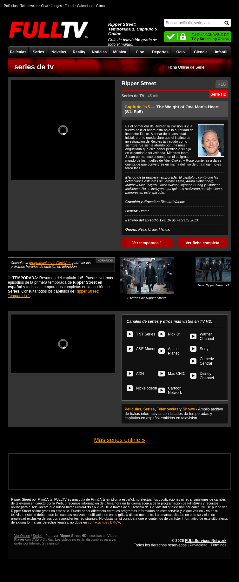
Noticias (99, 52)
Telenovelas (167, 409)
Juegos (56, 6)
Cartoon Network (175, 390)
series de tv (34, 67)
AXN (140, 373)
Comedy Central (207, 361)
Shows (189, 409)
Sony (204, 349)
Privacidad (199, 545)
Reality (79, 52)
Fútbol (69, 6)
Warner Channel (207, 336)
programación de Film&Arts (50, 263)
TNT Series (145, 334)
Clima (100, 6)
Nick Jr (174, 334)
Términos (218, 545)
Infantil (221, 52)
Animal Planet (174, 351)
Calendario (85, 6)
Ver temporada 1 (147, 243)
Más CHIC (176, 373)
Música (119, 52)
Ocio (180, 52)
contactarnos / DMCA (104, 522)
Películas (18, 52)
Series (38, 52)
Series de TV (133, 96)
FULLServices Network (206, 540)
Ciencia (201, 52)
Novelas (58, 52)
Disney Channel (207, 375)
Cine (140, 52)
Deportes (160, 52)
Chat (44, 6)
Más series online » (119, 439)
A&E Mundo (146, 349)
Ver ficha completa (202, 243)
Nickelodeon (146, 388)
